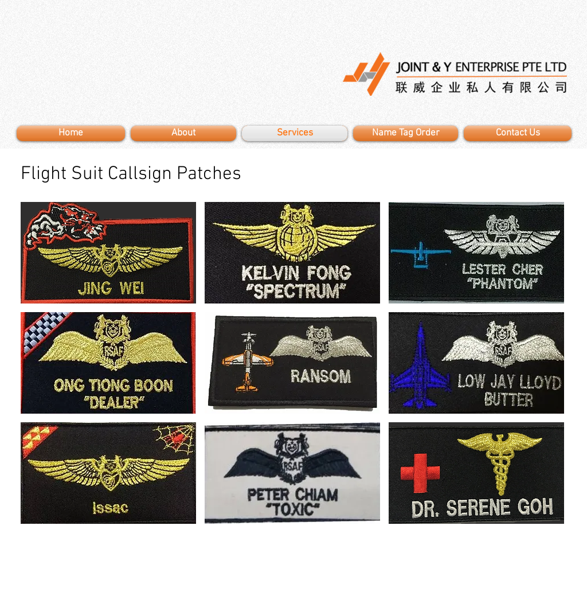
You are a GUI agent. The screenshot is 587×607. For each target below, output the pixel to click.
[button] (108, 253)
